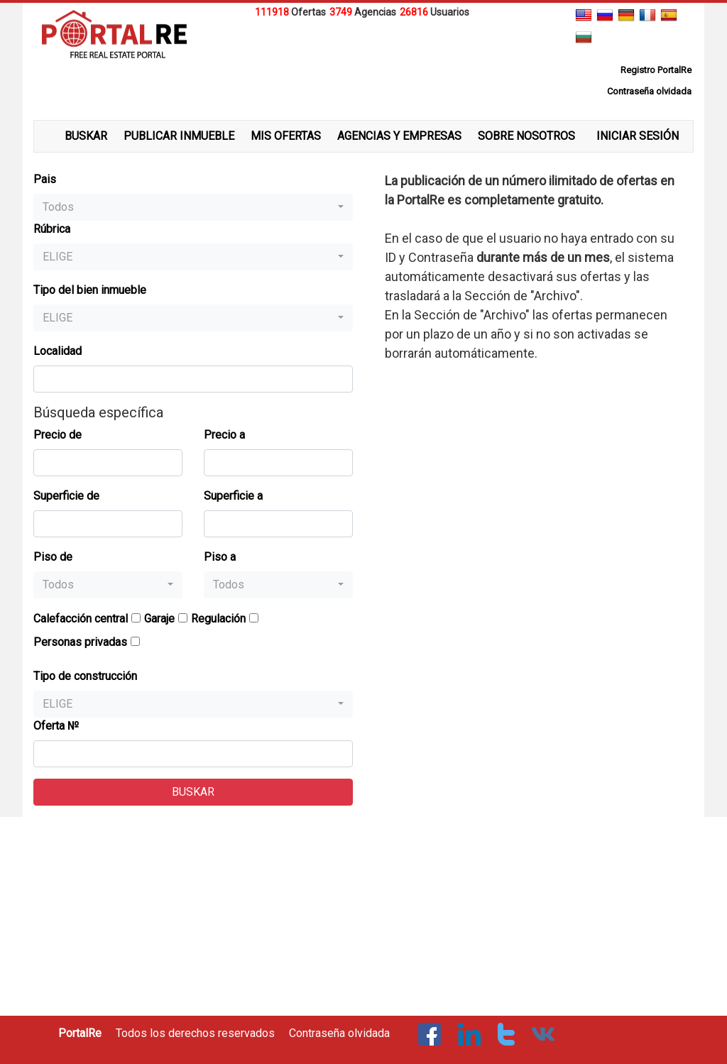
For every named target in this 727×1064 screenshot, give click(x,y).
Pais (44, 179)
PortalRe (80, 1033)
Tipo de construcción (85, 676)
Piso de (52, 557)
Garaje (159, 618)
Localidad (57, 351)
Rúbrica (51, 229)
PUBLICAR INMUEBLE (179, 136)
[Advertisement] (363, 56)
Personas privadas (80, 642)
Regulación (218, 618)
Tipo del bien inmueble (89, 290)
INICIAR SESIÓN (637, 136)
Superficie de (66, 496)
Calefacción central (80, 618)
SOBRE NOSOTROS (526, 136)
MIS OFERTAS (286, 136)
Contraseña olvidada (339, 1033)
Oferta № (56, 726)
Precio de (57, 434)
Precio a (224, 434)
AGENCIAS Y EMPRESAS (399, 136)
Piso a (220, 557)
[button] (193, 207)
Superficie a (233, 496)
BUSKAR (86, 136)
